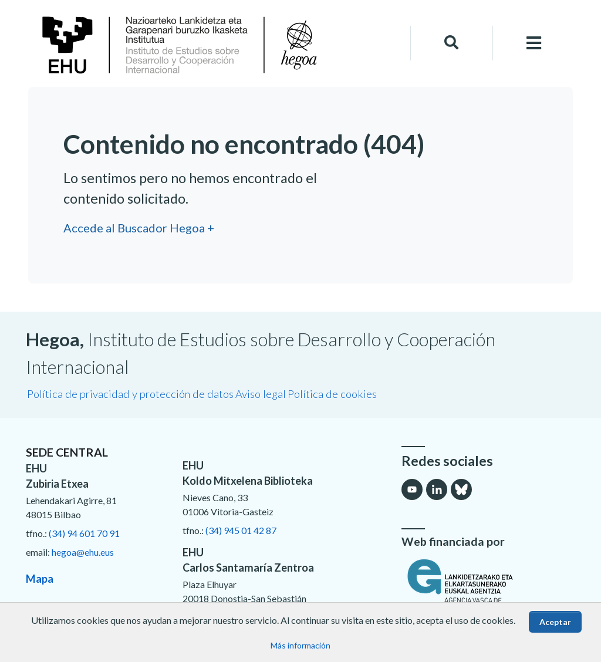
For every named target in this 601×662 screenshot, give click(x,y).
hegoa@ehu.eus (83, 552)
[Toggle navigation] (534, 43)
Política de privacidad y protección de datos (130, 393)
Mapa (39, 578)
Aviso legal (260, 393)
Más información (300, 645)
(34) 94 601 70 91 (84, 533)
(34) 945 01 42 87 (240, 530)
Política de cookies (332, 393)
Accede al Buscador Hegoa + (138, 228)
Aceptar (555, 622)
